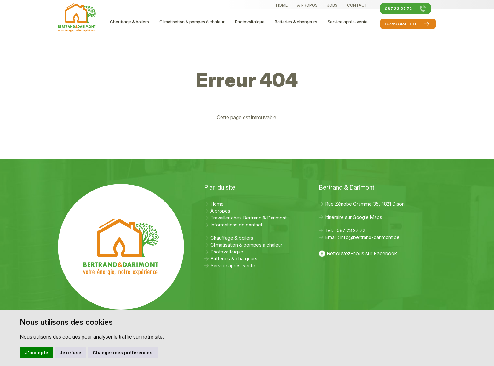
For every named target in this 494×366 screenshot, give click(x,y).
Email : (362, 237)
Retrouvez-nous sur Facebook (362, 253)
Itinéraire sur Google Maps (353, 217)
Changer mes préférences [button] (122, 352)
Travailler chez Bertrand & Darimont (248, 218)
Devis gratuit (401, 23)
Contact (357, 5)
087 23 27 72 (398, 8)
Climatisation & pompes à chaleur (192, 21)
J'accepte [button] (36, 352)
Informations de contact (236, 225)
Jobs (332, 5)
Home (282, 5)
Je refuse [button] (70, 352)
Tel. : (345, 230)
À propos (307, 5)
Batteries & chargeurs (296, 21)
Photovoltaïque (250, 21)
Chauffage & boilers (129, 21)
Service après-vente (348, 21)
